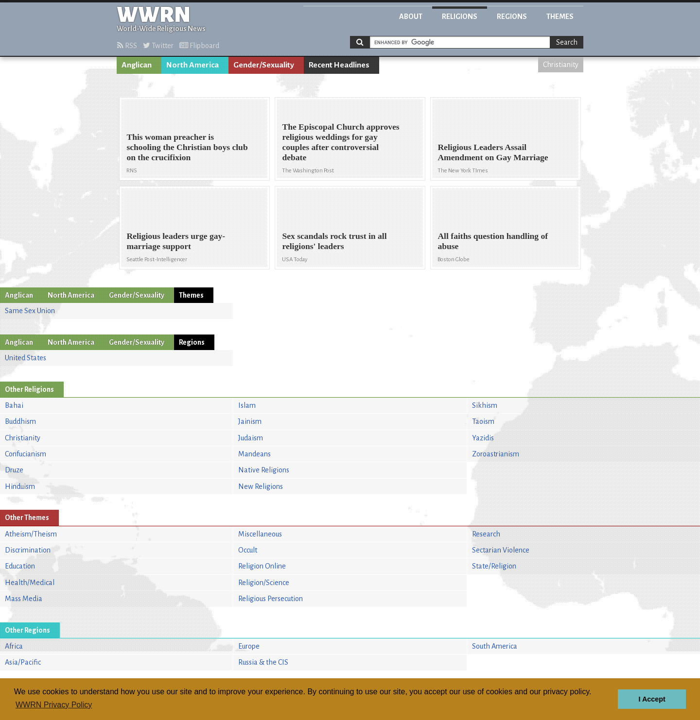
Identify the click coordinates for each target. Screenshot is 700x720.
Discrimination (28, 550)
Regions (512, 16)
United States (25, 358)
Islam (247, 405)
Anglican (137, 65)
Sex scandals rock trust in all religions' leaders (334, 241)
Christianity (560, 64)
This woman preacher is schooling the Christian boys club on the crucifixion (186, 147)
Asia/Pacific (23, 662)
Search (567, 42)
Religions (459, 16)
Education (20, 566)
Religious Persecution (270, 599)
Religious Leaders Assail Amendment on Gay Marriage (493, 152)
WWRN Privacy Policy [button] (54, 705)
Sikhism (484, 405)
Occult (247, 550)
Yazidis (483, 438)
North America (192, 65)
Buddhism (20, 421)
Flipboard (199, 46)
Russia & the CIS (263, 662)
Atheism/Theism (31, 534)
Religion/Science (263, 582)
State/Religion (494, 566)
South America (494, 646)
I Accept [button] (651, 699)
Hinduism (20, 486)
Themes (560, 16)
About (410, 16)
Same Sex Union (30, 311)
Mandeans (254, 454)
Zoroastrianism (495, 454)
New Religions (260, 486)
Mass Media (23, 599)
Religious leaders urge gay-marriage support (175, 241)
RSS (127, 46)
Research (486, 534)
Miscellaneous (260, 534)
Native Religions (263, 470)
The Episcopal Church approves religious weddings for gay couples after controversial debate (340, 142)
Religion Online (262, 566)
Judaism (250, 438)
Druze (14, 470)
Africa (14, 646)
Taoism (483, 421)
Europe (249, 646)
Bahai (14, 405)
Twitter (158, 46)
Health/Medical (29, 582)
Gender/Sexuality (263, 65)
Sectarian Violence (500, 550)
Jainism (250, 421)
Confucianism (25, 454)
